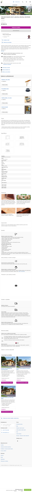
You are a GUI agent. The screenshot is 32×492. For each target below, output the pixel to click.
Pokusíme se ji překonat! (7, 66)
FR (16, 467)
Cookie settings (18, 436)
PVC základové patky (5, 91)
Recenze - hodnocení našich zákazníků (22, 438)
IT (19, 467)
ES (21, 467)
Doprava (2, 457)
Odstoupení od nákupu (4, 463)
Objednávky (3, 461)
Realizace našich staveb (20, 430)
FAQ (17, 434)
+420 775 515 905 (6, 37)
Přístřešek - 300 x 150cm (5, 82)
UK (15, 467)
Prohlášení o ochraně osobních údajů (7, 451)
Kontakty (2, 447)
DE (18, 467)
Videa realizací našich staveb (21, 432)
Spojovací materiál (4, 109)
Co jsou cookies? (3, 453)
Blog (17, 428)
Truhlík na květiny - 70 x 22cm (6, 100)
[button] (31, 5)
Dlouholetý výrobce (19, 426)
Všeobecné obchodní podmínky (6, 449)
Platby (2, 459)
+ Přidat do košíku (5, 87)
